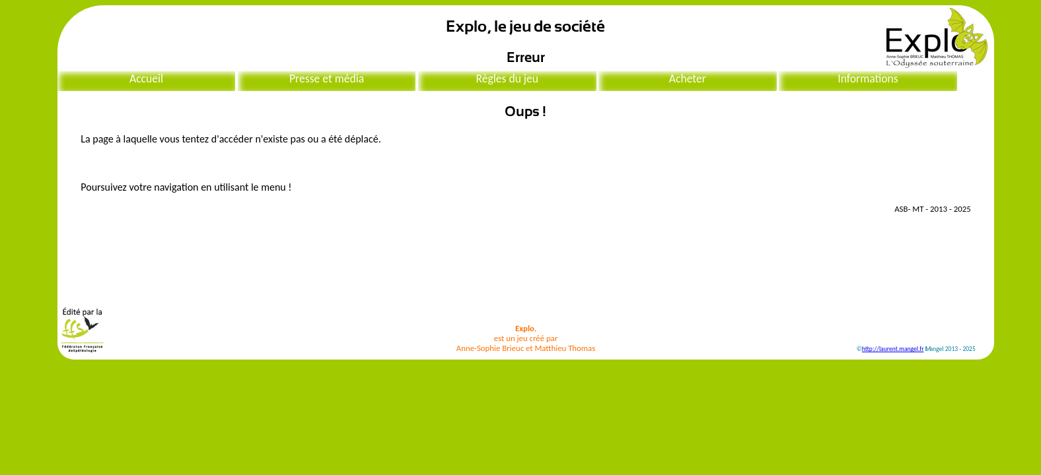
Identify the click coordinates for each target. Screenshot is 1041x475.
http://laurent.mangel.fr (893, 349)
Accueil (146, 78)
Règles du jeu (507, 78)
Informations (868, 78)
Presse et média (326, 78)
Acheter (687, 78)
